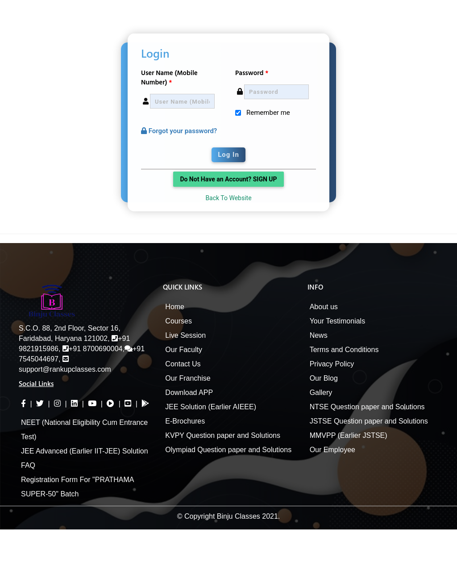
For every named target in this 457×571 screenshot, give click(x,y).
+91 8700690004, (93, 349)
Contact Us (182, 364)
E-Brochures (185, 421)
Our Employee (332, 449)
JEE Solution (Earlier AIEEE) (210, 407)
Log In (228, 155)
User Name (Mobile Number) (169, 77)
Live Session (185, 335)
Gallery (321, 392)
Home (174, 307)
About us (324, 307)
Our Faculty (183, 349)
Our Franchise (187, 378)
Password (251, 73)
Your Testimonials (338, 321)
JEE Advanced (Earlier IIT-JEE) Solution (84, 451)
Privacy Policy (332, 364)
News (319, 335)
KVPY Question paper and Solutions (222, 435)
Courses (178, 321)
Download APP (189, 392)
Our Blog (324, 378)
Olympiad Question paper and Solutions (228, 449)
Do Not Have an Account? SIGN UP (228, 179)
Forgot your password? (179, 131)
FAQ (28, 465)
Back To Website (228, 198)
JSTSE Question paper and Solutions (369, 421)
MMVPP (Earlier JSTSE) (348, 435)
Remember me (268, 113)
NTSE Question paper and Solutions (367, 407)
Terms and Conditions (344, 349)
